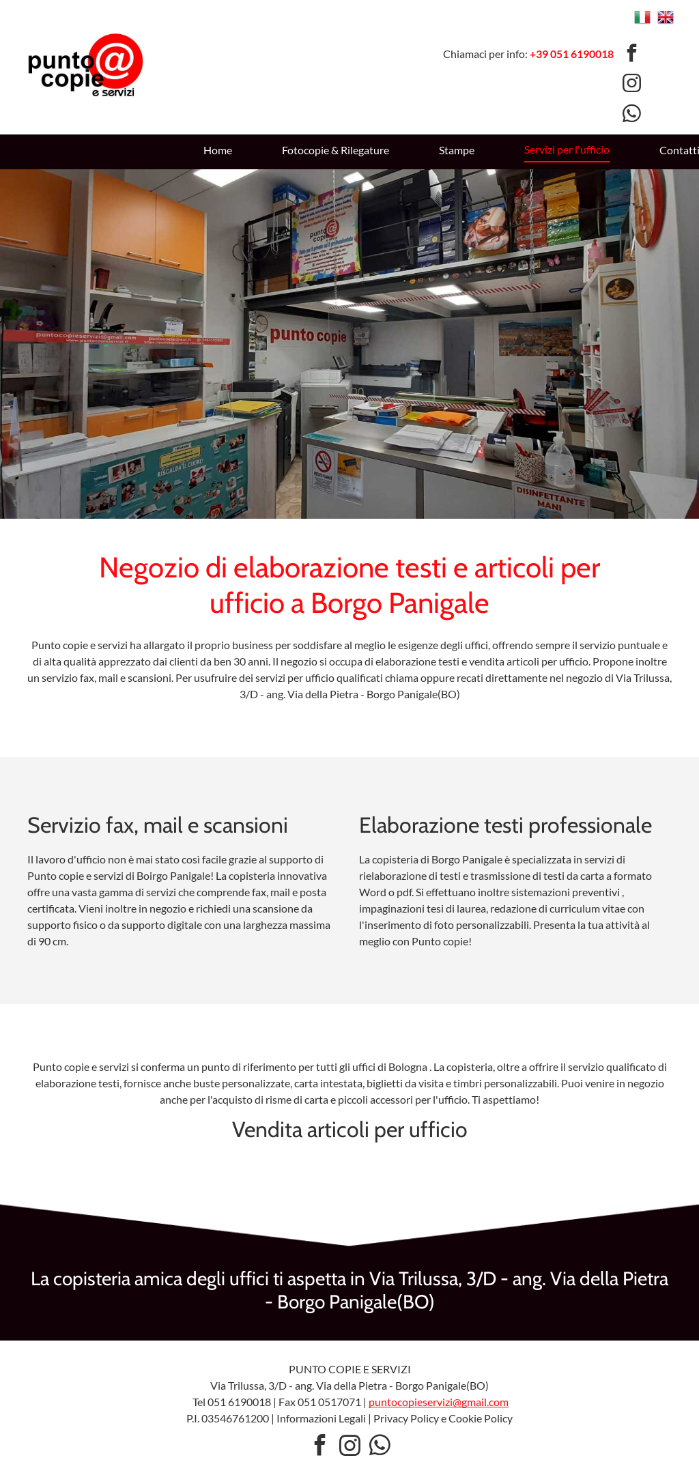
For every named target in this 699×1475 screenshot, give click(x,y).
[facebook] (631, 54)
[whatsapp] (631, 115)
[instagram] (631, 85)
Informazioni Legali (321, 1418)
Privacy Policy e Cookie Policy (443, 1418)
